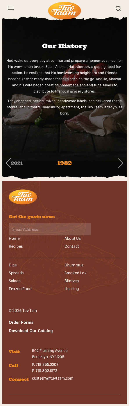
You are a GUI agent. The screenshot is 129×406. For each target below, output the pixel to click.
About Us (72, 238)
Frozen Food (20, 288)
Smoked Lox (75, 273)
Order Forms (21, 322)
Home (14, 238)
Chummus (73, 265)
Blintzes (71, 281)
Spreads (16, 273)
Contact (71, 246)
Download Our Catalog (31, 331)
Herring (71, 288)
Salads (14, 281)
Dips (13, 265)
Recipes (16, 246)
